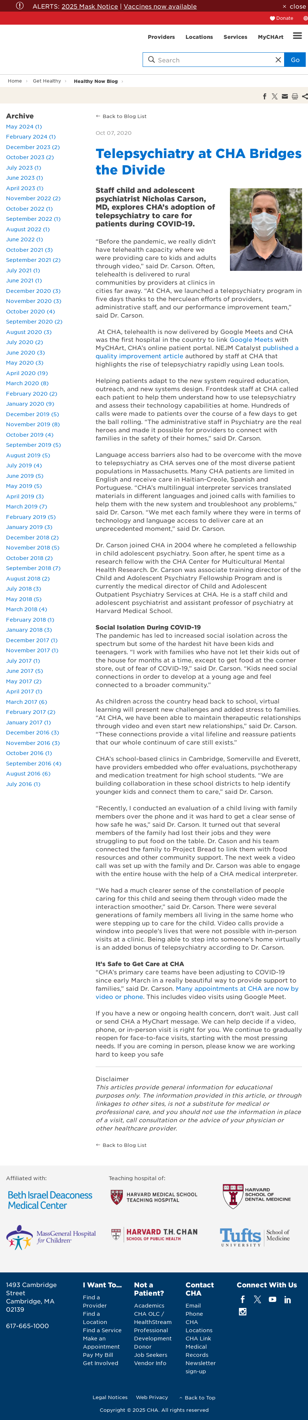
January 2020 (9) (30, 403)
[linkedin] (287, 1299)
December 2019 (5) (32, 414)
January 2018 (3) (29, 629)
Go (295, 59)
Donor (143, 1346)
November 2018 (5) (32, 547)
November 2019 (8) (33, 424)
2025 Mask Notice (90, 6)
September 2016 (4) (33, 763)
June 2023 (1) (24, 177)
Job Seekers (150, 1354)
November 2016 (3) (33, 742)
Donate (284, 18)
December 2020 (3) (33, 290)
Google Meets (251, 339)
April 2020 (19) (27, 372)
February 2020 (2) (31, 393)
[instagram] (242, 1311)
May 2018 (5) (23, 598)
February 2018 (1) (30, 619)
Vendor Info (150, 1362)
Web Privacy (152, 1397)
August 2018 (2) (28, 578)
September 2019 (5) (33, 444)
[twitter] (258, 1299)
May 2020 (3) (24, 362)
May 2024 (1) (24, 126)
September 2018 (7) (33, 567)
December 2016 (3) (32, 732)
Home (15, 81)
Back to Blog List (125, 116)
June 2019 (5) (24, 475)
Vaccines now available (160, 6)
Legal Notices (110, 1397)
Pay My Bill (98, 1354)
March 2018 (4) (26, 609)
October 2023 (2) (30, 157)
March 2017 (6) (26, 701)
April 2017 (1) (24, 691)
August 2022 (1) (28, 229)
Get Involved (100, 1362)
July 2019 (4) (24, 465)
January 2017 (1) (28, 722)
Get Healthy (47, 81)
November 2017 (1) (32, 650)
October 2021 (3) (29, 249)
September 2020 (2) (34, 321)
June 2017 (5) (24, 670)
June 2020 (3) (25, 352)
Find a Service (102, 1330)
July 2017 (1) (23, 660)
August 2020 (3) (29, 331)
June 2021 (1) (24, 280)
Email (193, 1305)
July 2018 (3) (23, 588)
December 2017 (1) (31, 640)
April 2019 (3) (25, 496)
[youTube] (273, 1299)
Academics (149, 1305)
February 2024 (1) (31, 136)
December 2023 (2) (33, 146)
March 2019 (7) (26, 506)
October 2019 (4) (29, 434)
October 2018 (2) (29, 557)
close (298, 6)
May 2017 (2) (23, 681)
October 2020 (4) (30, 311)
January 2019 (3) (29, 526)
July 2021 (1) (23, 270)
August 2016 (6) (28, 773)
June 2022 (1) (24, 239)
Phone (194, 1313)
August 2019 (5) (28, 455)
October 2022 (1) (29, 208)
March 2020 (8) (27, 383)
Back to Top (200, 1397)
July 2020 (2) (24, 341)
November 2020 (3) (33, 300)
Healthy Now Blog (96, 81)
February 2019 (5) (31, 516)
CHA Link (198, 1338)
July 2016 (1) (23, 783)
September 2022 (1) (33, 218)
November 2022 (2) (33, 198)
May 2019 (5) (24, 485)
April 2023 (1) (24, 188)
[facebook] (242, 1299)
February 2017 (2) (30, 711)
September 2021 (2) (33, 259)
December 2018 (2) (32, 537)
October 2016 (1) (29, 752)
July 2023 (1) (23, 167)
